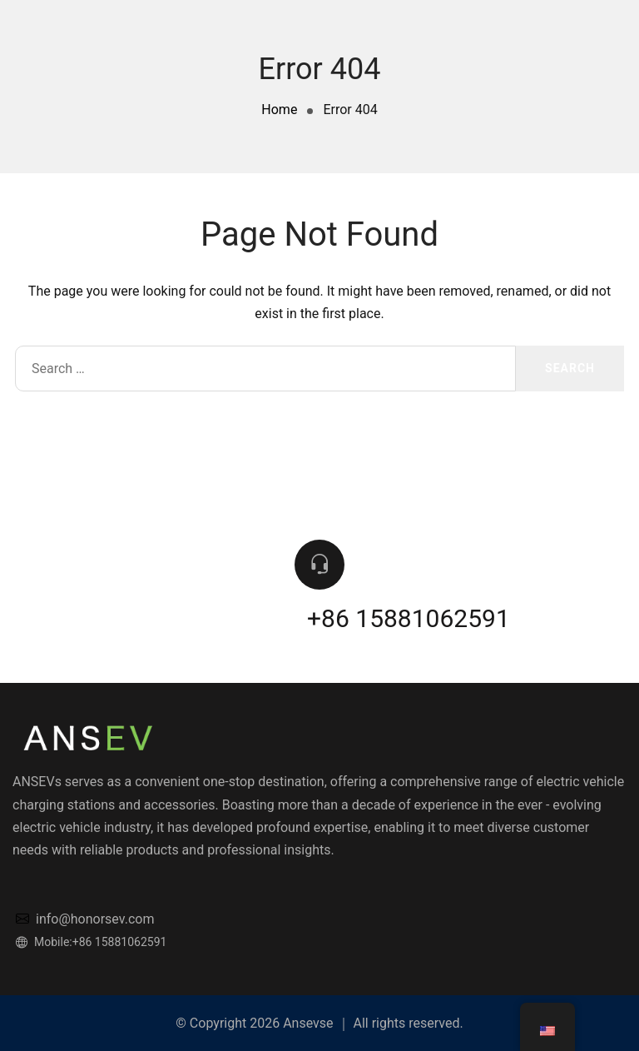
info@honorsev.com (85, 919)
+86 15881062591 (408, 618)
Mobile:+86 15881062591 (91, 942)
